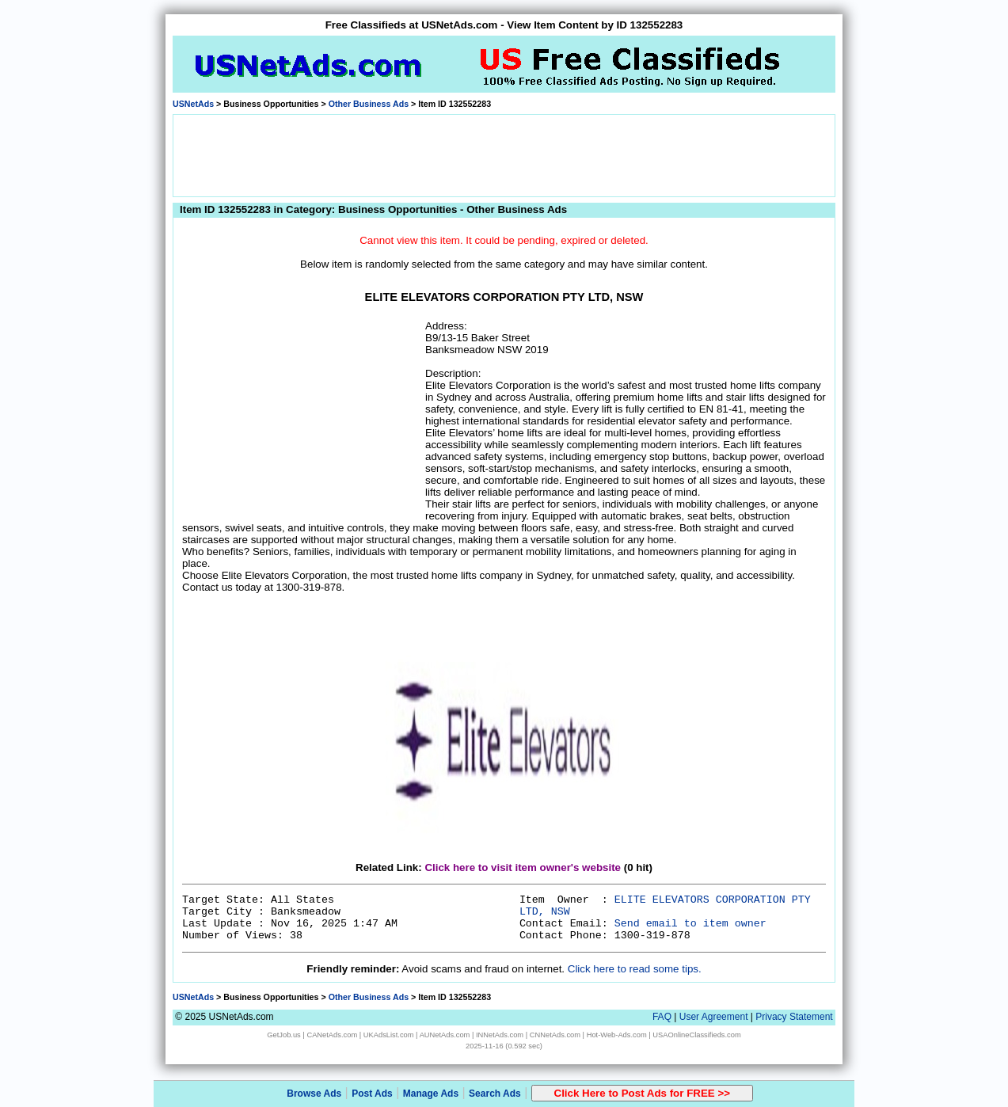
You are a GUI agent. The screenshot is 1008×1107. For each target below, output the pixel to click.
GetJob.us (284, 1035)
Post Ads (372, 1093)
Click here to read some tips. (635, 969)
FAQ (661, 1016)
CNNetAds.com (555, 1035)
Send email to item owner (690, 924)
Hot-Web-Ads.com (617, 1035)
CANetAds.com (331, 1035)
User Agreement (713, 1016)
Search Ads (495, 1093)
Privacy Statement (793, 1016)
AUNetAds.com (445, 1035)
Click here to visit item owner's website (522, 867)
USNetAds (193, 103)
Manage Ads (430, 1093)
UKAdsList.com (388, 1035)
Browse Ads (314, 1093)
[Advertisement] (504, 154)
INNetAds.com (499, 1035)
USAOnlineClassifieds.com (696, 1035)
